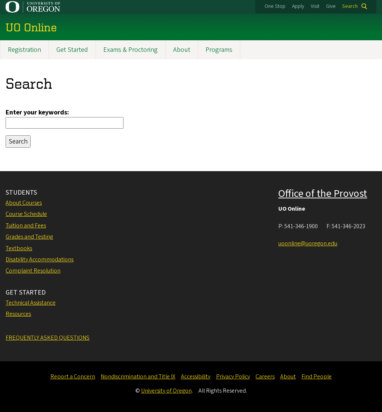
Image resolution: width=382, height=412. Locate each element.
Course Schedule (26, 214)
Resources (18, 314)
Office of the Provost (322, 193)
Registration (24, 49)
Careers (265, 376)
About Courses (24, 203)
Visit (315, 6)
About (181, 49)
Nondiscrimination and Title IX (138, 376)
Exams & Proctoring (130, 49)
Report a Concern (72, 376)
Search (350, 6)
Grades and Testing (29, 237)
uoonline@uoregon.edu (307, 243)
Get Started (72, 49)
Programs (219, 49)
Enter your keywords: (37, 112)
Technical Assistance (31, 303)
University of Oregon (166, 391)
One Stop (274, 6)
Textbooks (19, 248)
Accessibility (195, 376)
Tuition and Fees (26, 225)
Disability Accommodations (39, 259)
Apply (298, 6)
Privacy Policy (233, 376)
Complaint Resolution (33, 271)
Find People (316, 376)
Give (331, 6)
